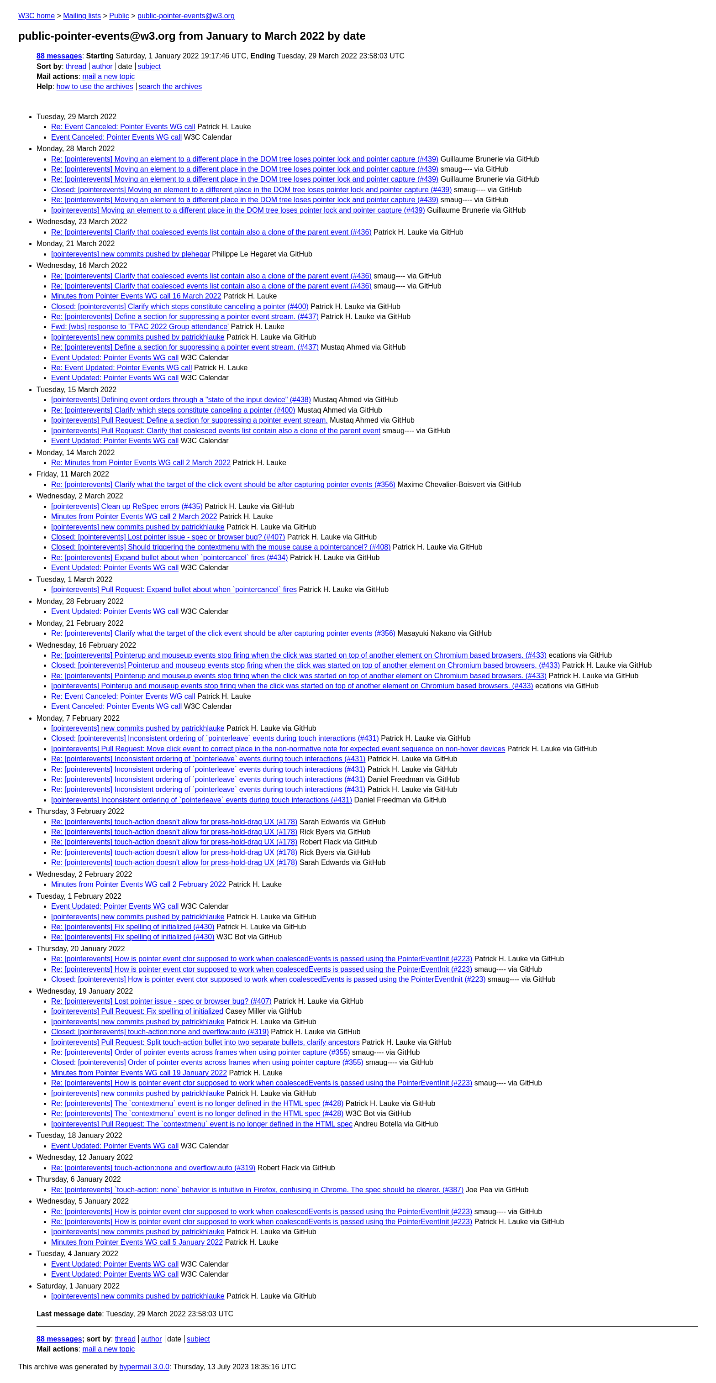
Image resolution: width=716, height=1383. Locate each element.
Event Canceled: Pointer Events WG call (116, 137)
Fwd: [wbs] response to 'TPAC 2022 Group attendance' (140, 326)
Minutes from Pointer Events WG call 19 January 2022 (139, 1073)
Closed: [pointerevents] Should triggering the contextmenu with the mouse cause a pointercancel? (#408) (221, 547)
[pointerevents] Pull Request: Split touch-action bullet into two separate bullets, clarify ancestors (205, 1042)
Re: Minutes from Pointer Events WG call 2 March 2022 (141, 462)
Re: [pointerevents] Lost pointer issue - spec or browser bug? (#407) (161, 1001)
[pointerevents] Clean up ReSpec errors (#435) (127, 506)
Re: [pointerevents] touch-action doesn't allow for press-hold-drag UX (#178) (174, 822)
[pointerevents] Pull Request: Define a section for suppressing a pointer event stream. (189, 420)
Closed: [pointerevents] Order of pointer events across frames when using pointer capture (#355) (207, 1062)
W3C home (36, 16)
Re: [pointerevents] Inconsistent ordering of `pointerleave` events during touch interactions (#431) (208, 759)
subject (149, 66)
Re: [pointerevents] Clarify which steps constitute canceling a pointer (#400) (173, 410)
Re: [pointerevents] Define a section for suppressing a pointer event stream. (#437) (185, 316)
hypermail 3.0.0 (144, 1367)
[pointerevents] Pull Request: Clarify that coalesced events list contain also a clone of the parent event (215, 431)
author (102, 66)
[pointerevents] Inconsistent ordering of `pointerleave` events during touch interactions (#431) (201, 800)
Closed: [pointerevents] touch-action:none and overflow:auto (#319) (160, 1032)
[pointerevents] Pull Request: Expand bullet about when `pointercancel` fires (174, 589)
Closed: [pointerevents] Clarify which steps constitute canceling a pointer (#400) (180, 306)
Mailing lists (82, 16)
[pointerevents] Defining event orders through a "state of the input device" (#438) (181, 399)
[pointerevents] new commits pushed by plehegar (130, 254)
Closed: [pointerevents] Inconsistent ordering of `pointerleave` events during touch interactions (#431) (215, 738)
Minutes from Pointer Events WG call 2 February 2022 (138, 884)
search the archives (170, 86)
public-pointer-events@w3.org (186, 16)
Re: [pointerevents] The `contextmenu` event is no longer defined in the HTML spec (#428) (197, 1103)
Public (119, 16)
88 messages (59, 56)
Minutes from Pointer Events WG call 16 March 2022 (136, 296)
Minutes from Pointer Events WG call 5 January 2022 (137, 1242)
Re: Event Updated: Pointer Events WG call (121, 368)
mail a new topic (108, 76)
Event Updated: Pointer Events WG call (115, 357)
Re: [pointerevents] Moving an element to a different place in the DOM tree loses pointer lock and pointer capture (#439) (244, 159)
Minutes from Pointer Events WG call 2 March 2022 (134, 516)
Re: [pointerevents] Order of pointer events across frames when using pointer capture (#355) (200, 1052)
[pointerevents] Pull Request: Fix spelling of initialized (137, 1011)
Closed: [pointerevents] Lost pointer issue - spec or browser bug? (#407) (168, 537)
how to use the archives (95, 86)
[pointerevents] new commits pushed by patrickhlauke (138, 337)
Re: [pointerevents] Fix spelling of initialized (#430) (133, 927)
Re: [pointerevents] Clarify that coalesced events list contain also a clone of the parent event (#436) (211, 232)
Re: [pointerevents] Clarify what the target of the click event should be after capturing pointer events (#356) (223, 484)
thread (76, 66)
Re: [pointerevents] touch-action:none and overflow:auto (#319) (153, 1168)
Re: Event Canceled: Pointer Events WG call (123, 127)
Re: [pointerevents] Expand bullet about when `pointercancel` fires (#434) (169, 557)
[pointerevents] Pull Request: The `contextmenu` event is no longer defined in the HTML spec (202, 1124)
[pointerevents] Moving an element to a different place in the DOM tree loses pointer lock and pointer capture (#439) (238, 210)
